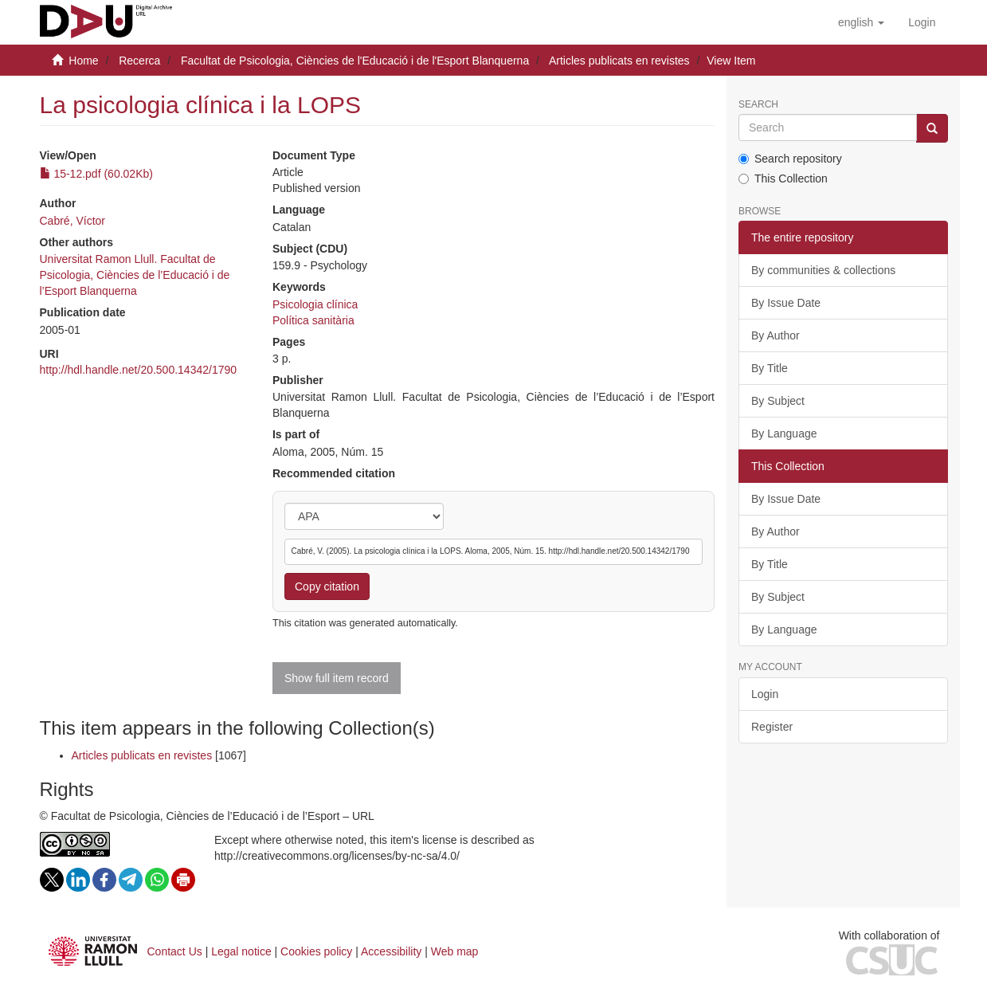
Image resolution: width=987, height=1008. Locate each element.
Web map (455, 951)
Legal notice (241, 951)
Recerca (139, 60)
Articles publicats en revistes (619, 60)
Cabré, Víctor (72, 220)
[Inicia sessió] (921, 22)
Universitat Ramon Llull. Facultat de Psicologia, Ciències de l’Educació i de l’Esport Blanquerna (135, 275)
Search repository (790, 158)
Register (772, 726)
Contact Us (174, 951)
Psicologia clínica (315, 304)
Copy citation (327, 586)
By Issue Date (786, 302)
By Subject (778, 400)
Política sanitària (313, 320)
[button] (861, 22)
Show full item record (336, 678)
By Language (784, 433)
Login (764, 694)
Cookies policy (316, 951)
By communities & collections (823, 270)
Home (83, 60)
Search (758, 105)
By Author (775, 335)
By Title (769, 368)
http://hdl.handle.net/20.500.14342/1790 (138, 369)
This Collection (783, 178)
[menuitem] (921, 22)
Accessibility (391, 951)
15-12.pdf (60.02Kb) (96, 173)
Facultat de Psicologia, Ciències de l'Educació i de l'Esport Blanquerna (355, 60)
